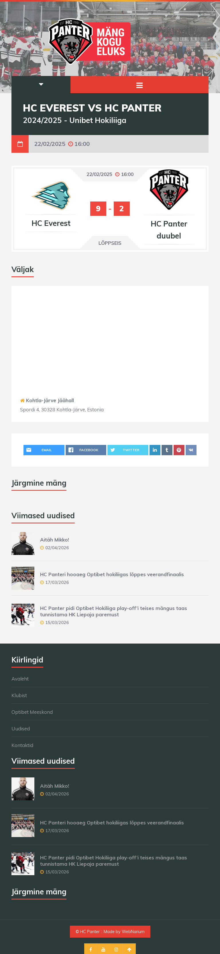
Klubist (19, 695)
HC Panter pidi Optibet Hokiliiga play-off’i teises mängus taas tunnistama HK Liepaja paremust (113, 611)
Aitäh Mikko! (54, 540)
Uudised (20, 728)
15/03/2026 (57, 622)
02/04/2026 (57, 547)
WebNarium (133, 931)
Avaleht (20, 678)
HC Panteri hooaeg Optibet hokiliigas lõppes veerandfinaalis (112, 574)
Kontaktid (22, 745)
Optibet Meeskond (32, 711)
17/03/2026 (57, 582)
